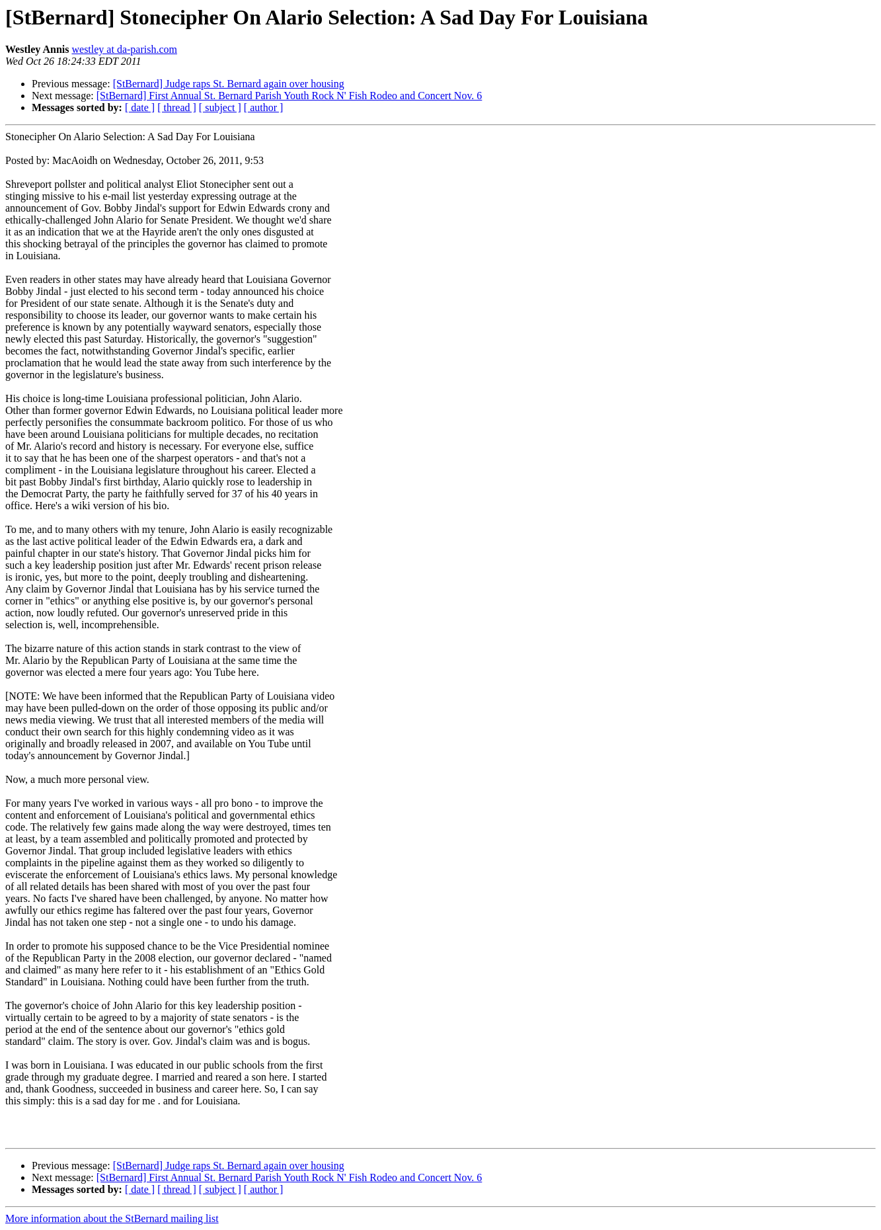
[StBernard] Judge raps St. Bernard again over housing (228, 83)
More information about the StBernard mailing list (112, 1218)
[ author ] (264, 107)
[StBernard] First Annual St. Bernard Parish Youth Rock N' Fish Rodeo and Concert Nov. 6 (289, 95)
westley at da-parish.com (124, 49)
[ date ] (140, 107)
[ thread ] (176, 107)
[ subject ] (220, 107)
